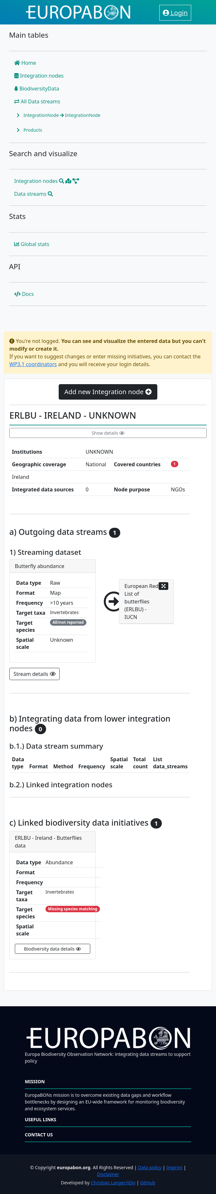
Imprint (174, 1167)
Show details (108, 433)
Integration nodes (39, 75)
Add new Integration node (108, 391)
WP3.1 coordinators (33, 364)
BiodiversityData (36, 88)
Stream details (34, 674)
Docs (24, 294)
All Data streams (37, 101)
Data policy (150, 1167)
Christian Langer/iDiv (113, 1183)
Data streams (33, 193)
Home (25, 62)
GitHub (147, 1183)
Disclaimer (108, 1174)
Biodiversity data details (52, 949)
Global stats (31, 244)
